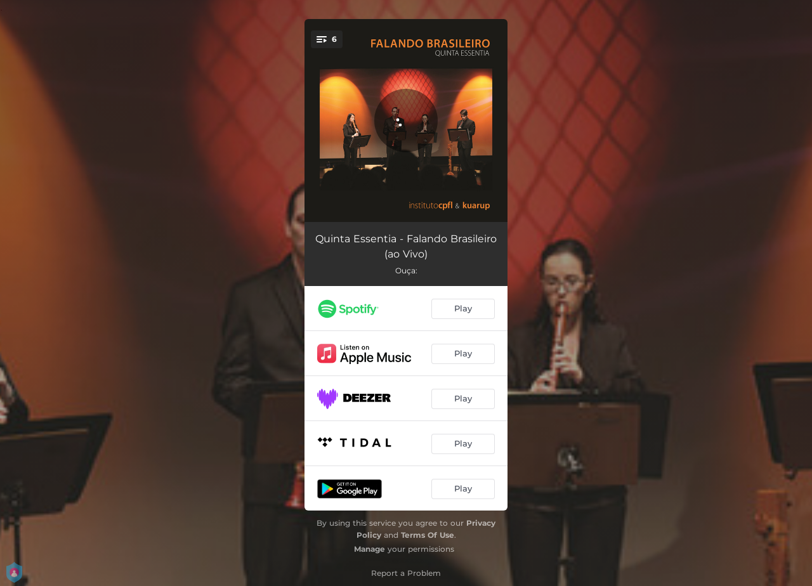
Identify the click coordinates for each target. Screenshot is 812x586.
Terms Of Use (427, 535)
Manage (369, 549)
